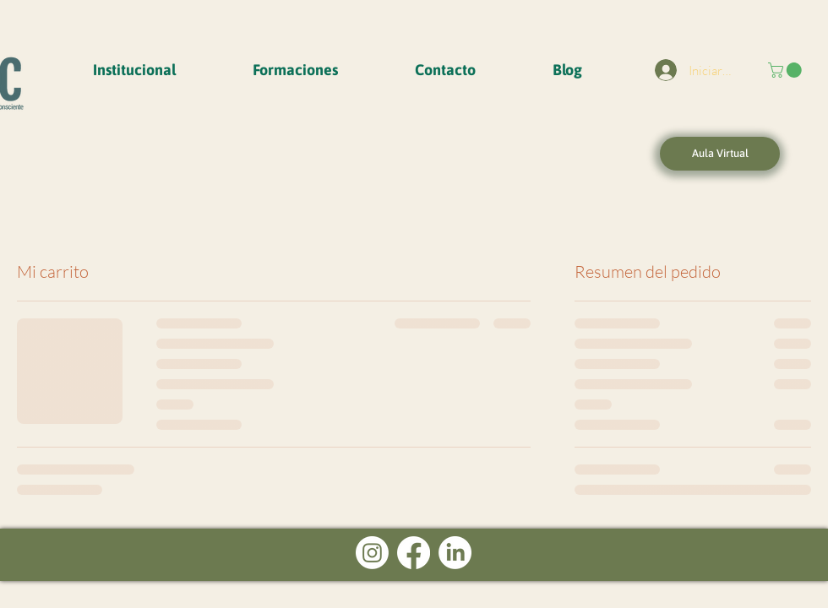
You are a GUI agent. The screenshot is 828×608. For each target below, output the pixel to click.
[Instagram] (372, 552)
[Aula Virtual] (720, 154)
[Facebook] (413, 552)
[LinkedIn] (455, 552)
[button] (134, 70)
